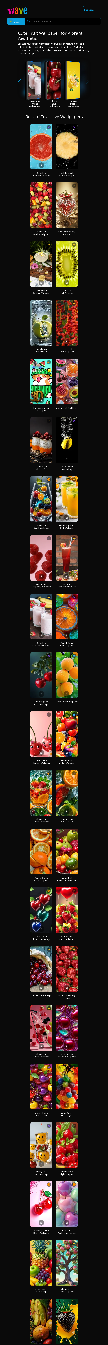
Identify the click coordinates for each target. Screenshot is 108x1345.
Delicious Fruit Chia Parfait (41, 468)
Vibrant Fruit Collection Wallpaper (66, 879)
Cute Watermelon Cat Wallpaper (41, 409)
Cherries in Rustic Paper (41, 995)
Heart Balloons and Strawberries (66, 938)
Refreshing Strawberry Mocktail (67, 585)
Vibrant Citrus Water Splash (67, 820)
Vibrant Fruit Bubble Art (66, 408)
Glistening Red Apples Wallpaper (41, 703)
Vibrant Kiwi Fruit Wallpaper (67, 291)
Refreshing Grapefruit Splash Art (41, 174)
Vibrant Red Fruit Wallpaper (67, 350)
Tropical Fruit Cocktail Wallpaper (41, 291)
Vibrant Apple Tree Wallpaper (67, 1290)
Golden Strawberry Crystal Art (66, 233)
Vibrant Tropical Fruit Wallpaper (41, 1290)
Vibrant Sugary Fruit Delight (66, 1114)
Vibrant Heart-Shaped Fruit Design (41, 938)
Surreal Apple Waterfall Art (41, 350)
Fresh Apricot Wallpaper (67, 701)
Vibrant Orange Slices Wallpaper (41, 879)
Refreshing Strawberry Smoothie (41, 644)
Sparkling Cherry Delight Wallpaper (41, 1231)
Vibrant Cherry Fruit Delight (41, 1114)
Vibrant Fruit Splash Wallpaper (41, 526)
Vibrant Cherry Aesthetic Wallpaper (67, 1055)
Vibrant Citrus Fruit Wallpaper (67, 644)
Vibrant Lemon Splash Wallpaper (66, 468)
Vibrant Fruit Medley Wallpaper (41, 233)
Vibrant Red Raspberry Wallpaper (41, 585)
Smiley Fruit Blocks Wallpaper (41, 1173)
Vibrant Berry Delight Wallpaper (67, 1173)
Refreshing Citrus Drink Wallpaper (66, 526)
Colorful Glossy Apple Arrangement (67, 1231)
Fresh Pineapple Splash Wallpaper (66, 174)
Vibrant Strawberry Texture (66, 996)
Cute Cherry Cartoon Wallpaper (41, 761)
